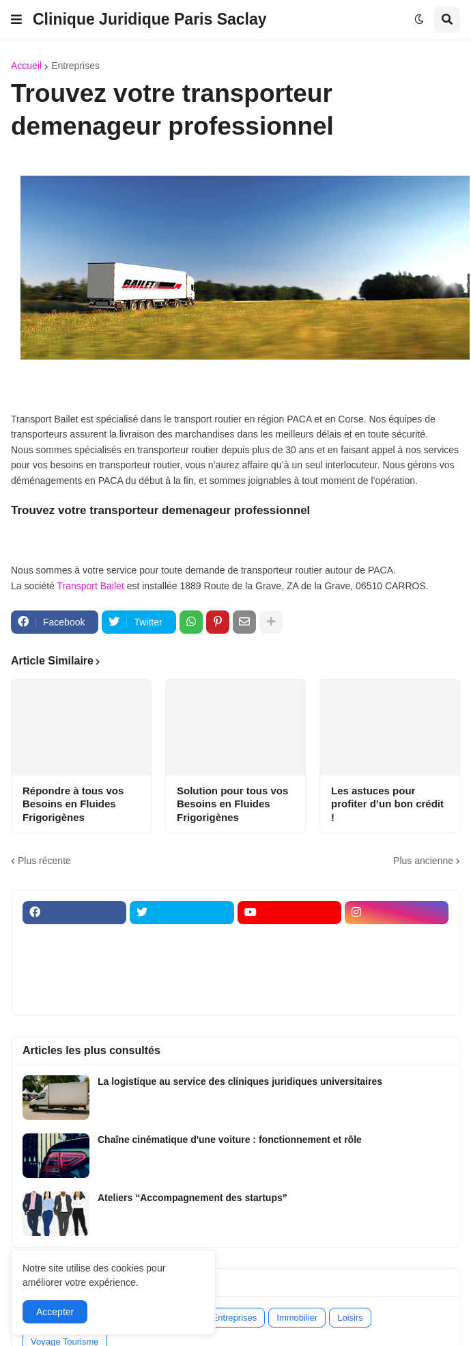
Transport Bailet (90, 585)
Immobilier (296, 1318)
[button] (16, 19)
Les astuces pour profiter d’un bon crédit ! (387, 804)
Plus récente (44, 860)
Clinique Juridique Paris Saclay (150, 19)
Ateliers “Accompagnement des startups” (192, 1197)
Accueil (26, 65)
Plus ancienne (423, 860)
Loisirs (350, 1318)
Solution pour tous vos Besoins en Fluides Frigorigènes (232, 804)
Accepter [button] (55, 1311)
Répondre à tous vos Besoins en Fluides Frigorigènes (73, 804)
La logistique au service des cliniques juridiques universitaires (240, 1081)
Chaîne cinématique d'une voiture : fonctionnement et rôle (230, 1139)
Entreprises (75, 65)
